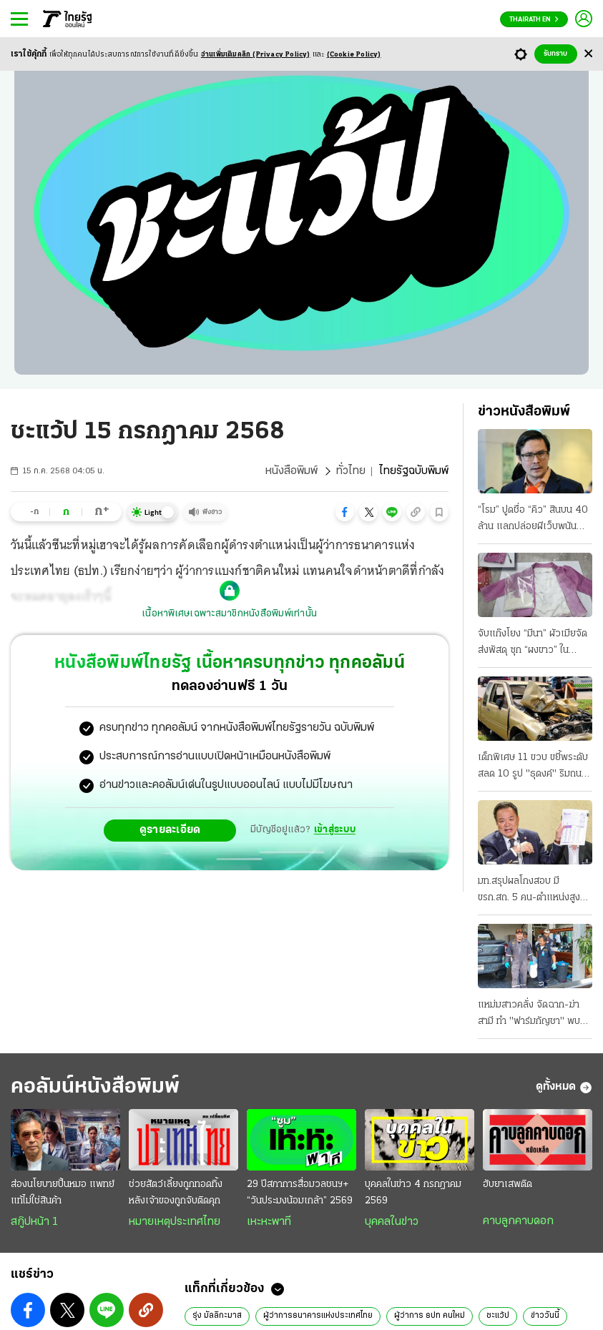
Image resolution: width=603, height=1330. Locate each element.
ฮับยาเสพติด (507, 1184)
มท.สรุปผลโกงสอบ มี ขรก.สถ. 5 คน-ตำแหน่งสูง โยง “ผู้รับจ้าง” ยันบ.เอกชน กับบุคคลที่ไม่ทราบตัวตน (530, 891)
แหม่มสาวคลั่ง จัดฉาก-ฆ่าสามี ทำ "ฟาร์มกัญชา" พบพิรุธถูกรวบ (529, 1015)
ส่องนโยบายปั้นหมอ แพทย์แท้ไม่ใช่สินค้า (62, 1192)
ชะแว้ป (497, 1315)
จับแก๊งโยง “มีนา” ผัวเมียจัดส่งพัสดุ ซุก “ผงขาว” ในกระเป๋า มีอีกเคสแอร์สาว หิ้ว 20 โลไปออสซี (533, 644)
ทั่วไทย (351, 471)
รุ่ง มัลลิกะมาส (217, 1315)
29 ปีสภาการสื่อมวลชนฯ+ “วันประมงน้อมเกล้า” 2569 (300, 1192)
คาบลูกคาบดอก (518, 1221)
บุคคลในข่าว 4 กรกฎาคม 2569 (413, 1192)
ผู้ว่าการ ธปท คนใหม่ (429, 1315)
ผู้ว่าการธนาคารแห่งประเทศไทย (318, 1315)
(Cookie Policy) (354, 55)
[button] (344, 512)
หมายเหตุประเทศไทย (174, 1222)
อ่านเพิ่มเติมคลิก (255, 55)
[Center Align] (588, 54)
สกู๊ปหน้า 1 (34, 1222)
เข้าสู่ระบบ (335, 829)
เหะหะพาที (269, 1222)
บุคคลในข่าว (391, 1222)
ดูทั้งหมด (564, 1087)
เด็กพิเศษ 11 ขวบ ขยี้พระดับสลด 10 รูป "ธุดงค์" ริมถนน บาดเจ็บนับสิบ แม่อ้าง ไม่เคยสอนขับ (533, 767)
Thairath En (534, 20)
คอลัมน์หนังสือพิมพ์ (95, 1087)
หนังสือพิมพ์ (291, 471)
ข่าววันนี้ (545, 1315)
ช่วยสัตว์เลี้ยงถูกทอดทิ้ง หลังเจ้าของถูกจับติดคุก (175, 1192)
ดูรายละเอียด (170, 830)
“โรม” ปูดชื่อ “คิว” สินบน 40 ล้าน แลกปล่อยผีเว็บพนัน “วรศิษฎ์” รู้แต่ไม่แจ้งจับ (533, 520)
